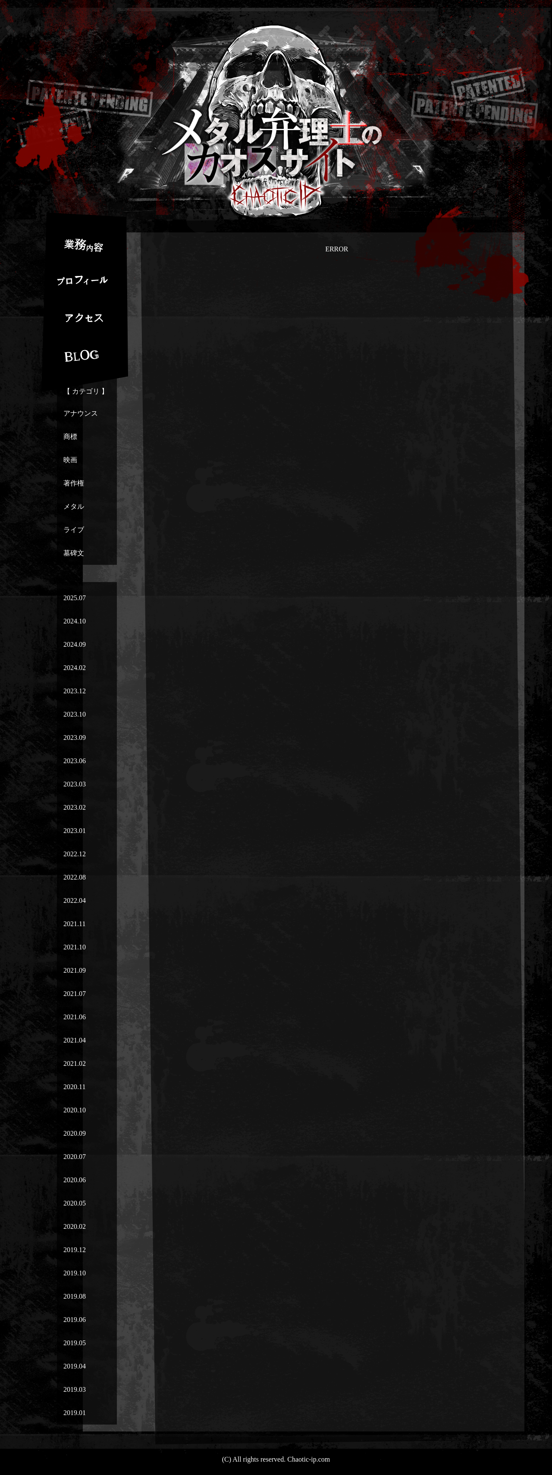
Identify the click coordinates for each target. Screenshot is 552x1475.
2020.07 (74, 1156)
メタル (73, 506)
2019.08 (74, 1296)
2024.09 (74, 644)
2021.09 (74, 970)
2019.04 (74, 1366)
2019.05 (74, 1343)
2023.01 (74, 830)
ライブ (73, 529)
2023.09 (74, 737)
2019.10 (74, 1273)
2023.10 (74, 714)
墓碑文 (73, 553)
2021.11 (74, 923)
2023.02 (74, 807)
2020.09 (74, 1133)
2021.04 (74, 1040)
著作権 (73, 483)
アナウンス (80, 413)
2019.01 (74, 1412)
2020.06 (74, 1180)
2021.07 (74, 993)
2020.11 (74, 1086)
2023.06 (74, 760)
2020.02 (74, 1226)
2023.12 (74, 691)
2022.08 (74, 877)
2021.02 (74, 1063)
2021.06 (74, 1017)
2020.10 (74, 1110)
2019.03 (74, 1389)
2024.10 (74, 621)
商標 (70, 436)
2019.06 (74, 1319)
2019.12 (74, 1249)
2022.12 (74, 854)
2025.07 (74, 597)
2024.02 (74, 667)
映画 (70, 459)
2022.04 (74, 900)
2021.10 (74, 947)
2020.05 (74, 1203)
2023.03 (74, 784)
